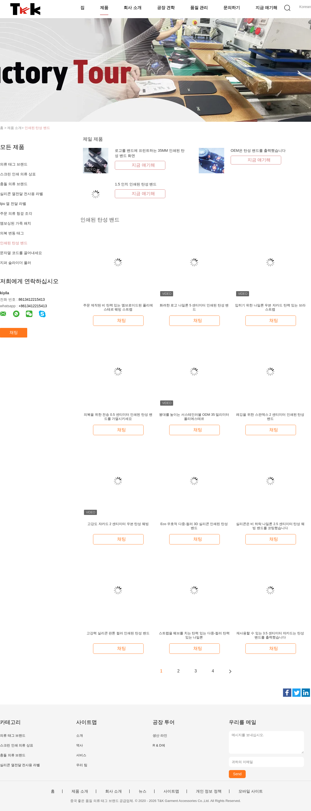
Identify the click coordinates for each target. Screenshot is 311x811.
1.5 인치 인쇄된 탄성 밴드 (136, 184)
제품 (104, 7)
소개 (79, 735)
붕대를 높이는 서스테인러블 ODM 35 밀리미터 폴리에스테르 (194, 417)
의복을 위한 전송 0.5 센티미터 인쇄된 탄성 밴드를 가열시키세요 (118, 417)
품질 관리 (199, 7)
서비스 (81, 755)
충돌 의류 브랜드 (13, 184)
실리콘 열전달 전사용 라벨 (21, 194)
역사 (79, 745)
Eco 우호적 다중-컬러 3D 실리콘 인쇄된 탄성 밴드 (194, 526)
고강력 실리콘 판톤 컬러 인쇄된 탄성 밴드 (118, 633)
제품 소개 (80, 791)
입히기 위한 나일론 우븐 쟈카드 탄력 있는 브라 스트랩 (270, 307)
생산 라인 (160, 735)
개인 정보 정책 (208, 791)
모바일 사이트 (250, 791)
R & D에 (159, 745)
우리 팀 (81, 765)
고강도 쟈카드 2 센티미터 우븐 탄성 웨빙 (118, 524)
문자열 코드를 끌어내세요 (21, 253)
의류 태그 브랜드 (13, 164)
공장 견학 (166, 7)
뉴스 (142, 791)
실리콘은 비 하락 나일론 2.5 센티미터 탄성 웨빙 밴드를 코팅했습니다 (270, 526)
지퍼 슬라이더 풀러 (15, 263)
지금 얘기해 (266, 7)
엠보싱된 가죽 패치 (15, 223)
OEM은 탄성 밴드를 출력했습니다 (258, 150)
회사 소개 (132, 7)
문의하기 (231, 7)
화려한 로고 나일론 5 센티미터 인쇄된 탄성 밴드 (194, 307)
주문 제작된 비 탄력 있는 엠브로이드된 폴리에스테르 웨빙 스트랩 (118, 307)
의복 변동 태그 (12, 233)
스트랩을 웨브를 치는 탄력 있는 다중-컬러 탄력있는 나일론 (194, 635)
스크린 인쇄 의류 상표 (18, 174)
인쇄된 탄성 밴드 (37, 128)
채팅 (14, 332)
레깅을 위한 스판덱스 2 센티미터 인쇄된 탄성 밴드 (270, 417)
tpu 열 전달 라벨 (13, 204)
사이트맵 (171, 791)
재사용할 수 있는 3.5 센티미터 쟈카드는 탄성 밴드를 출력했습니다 (270, 635)
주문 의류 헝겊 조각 (16, 213)
